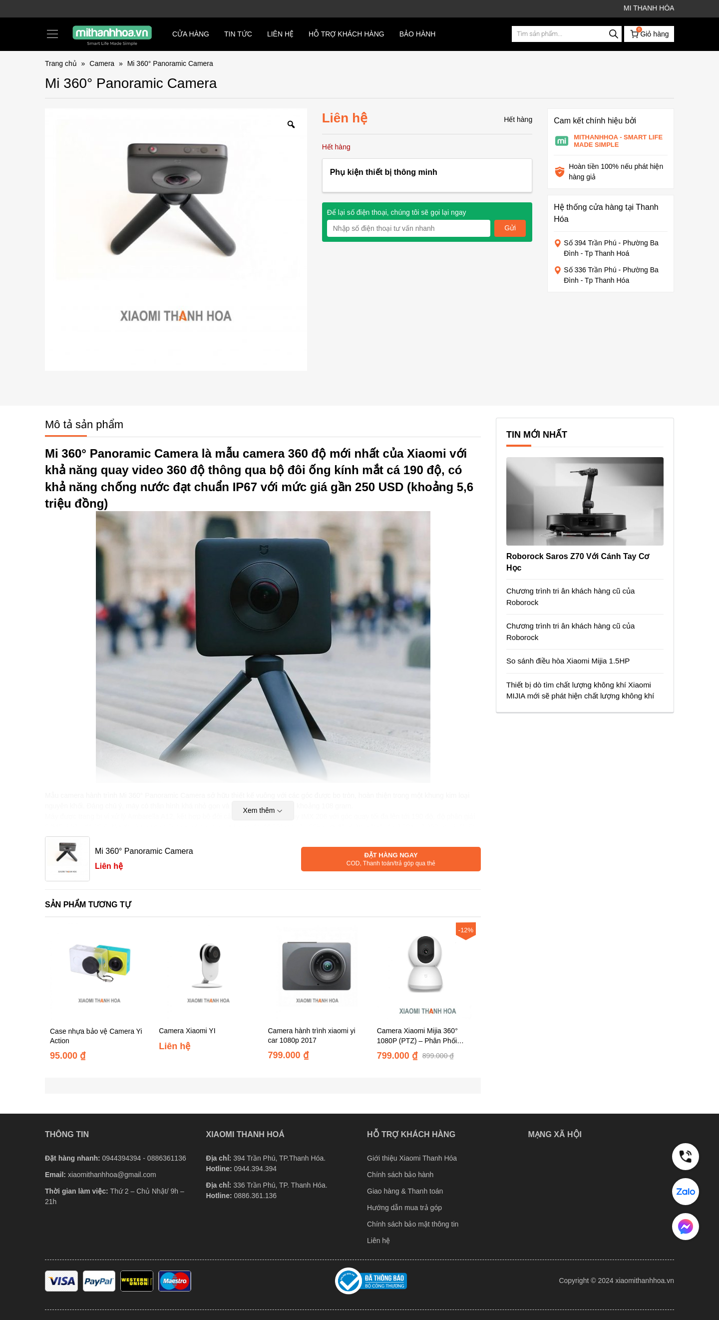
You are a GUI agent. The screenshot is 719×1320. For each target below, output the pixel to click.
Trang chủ (61, 63)
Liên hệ (280, 34)
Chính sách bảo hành (400, 1175)
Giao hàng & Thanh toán (405, 1191)
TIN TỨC (238, 34)
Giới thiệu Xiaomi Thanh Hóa (412, 1158)
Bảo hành (417, 34)
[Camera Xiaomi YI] (208, 971)
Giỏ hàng (649, 32)
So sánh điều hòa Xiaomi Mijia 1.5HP (568, 661)
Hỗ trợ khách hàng (346, 34)
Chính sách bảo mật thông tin (412, 1224)
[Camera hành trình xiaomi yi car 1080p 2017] (317, 971)
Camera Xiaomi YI (187, 1031)
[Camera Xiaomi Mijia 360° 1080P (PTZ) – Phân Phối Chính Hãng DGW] (426, 971)
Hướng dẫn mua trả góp (404, 1208)
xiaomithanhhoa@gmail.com (112, 1175)
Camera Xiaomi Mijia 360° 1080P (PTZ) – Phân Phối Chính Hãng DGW (417, 1040)
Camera (101, 63)
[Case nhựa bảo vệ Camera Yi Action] (99, 971)
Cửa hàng (190, 34)
